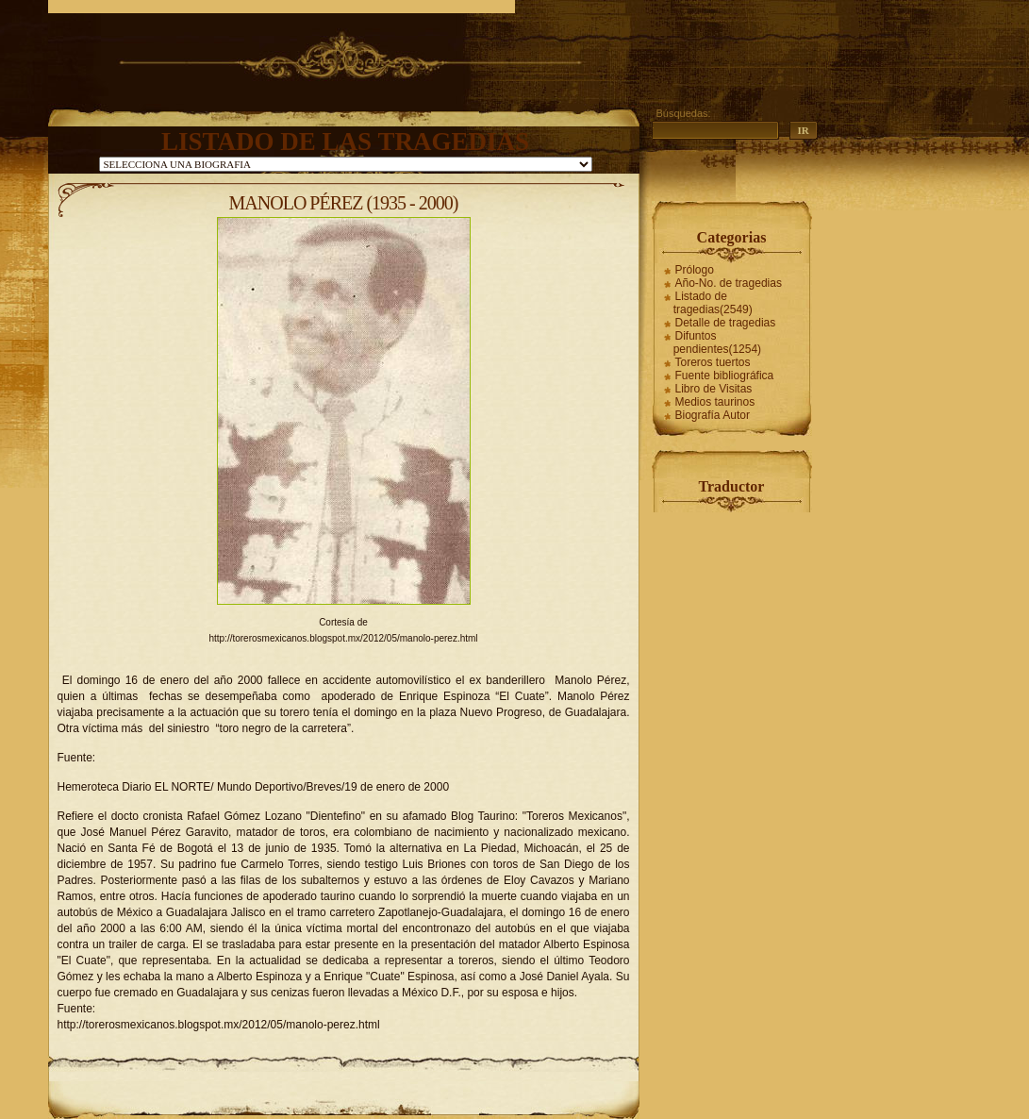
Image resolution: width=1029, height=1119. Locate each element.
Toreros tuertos (713, 362)
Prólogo (694, 269)
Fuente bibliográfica (724, 375)
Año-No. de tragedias (728, 283)
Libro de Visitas (714, 388)
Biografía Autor (712, 415)
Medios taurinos (715, 402)
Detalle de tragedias (725, 322)
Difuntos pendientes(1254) (717, 342)
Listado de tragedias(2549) (713, 303)
